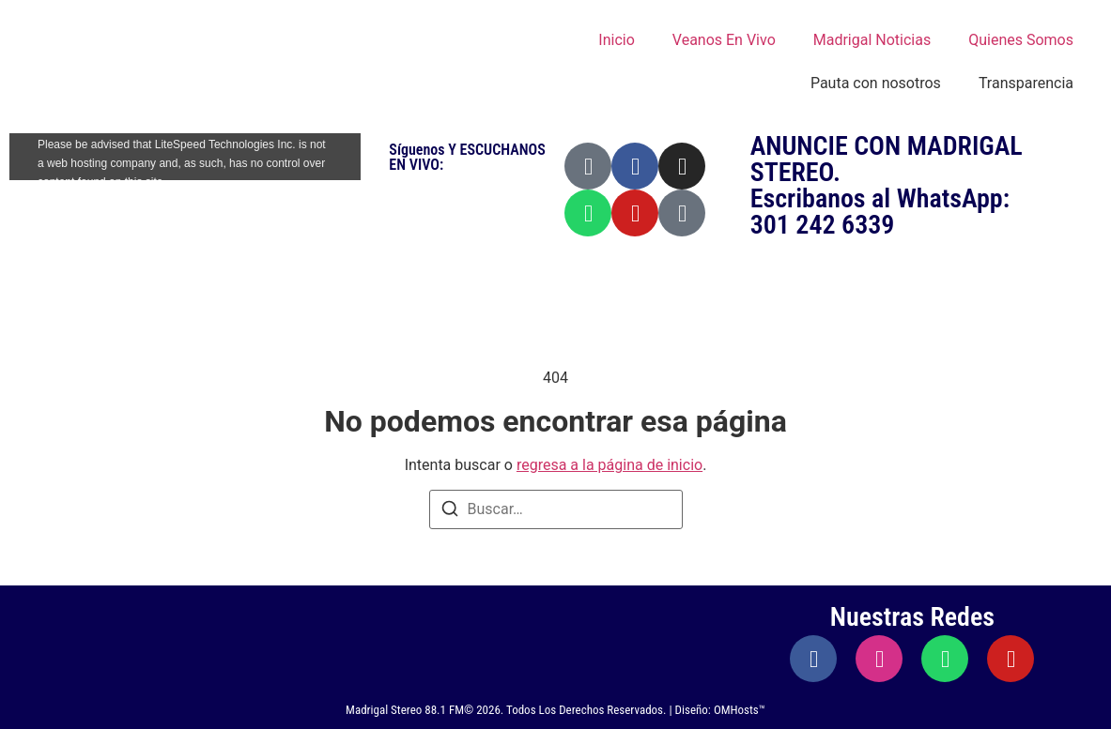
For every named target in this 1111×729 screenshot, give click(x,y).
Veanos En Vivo (724, 40)
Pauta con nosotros (875, 83)
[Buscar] (449, 512)
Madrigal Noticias (872, 40)
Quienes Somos (1020, 40)
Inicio (616, 40)
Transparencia (1026, 83)
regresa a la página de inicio (609, 465)
